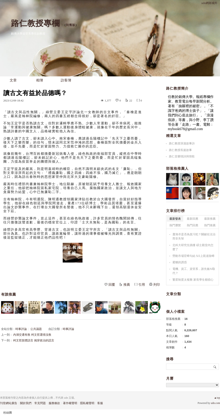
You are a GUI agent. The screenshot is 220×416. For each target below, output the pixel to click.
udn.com (215, 403)
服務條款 (54, 403)
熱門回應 (192, 225)
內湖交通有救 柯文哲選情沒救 (32, 334)
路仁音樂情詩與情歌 (182, 156)
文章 (13, 80)
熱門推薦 (210, 225)
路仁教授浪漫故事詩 (182, 143)
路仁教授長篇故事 (180, 150)
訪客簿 (66, 80)
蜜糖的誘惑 (179, 262)
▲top (217, 397)
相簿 (39, 80)
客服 (100, 403)
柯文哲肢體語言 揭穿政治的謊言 (33, 340)
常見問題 (40, 403)
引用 (141, 284)
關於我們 (25, 403)
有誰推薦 (8, 294)
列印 (156, 284)
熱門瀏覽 (175, 225)
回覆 (111, 284)
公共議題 (36, 329)
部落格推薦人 (177, 168)
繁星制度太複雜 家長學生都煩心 (192, 279)
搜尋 (215, 367)
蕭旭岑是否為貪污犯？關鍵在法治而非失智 (193, 236)
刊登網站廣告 (8, 403)
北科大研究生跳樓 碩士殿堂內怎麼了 (192, 247)
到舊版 (70, 25)
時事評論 (21, 329)
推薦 (126, 284)
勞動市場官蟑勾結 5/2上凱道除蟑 (193, 256)
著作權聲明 (70, 403)
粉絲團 (7, 412)
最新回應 (192, 218)
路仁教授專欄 (35, 23)
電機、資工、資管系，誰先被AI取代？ (193, 271)
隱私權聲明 (87, 403)
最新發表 (175, 218)
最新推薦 (210, 218)
